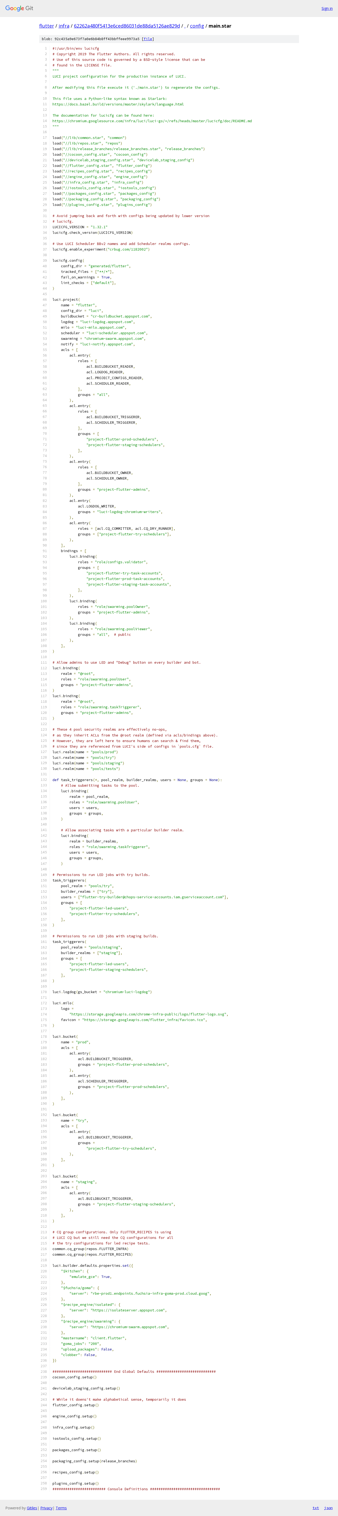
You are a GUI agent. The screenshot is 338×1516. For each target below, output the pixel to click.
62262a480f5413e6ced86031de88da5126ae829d (127, 26)
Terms (61, 1507)
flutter (46, 26)
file (148, 39)
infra (64, 26)
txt (316, 1507)
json (328, 1507)
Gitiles (32, 1507)
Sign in (327, 8)
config (197, 26)
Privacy (46, 1507)
